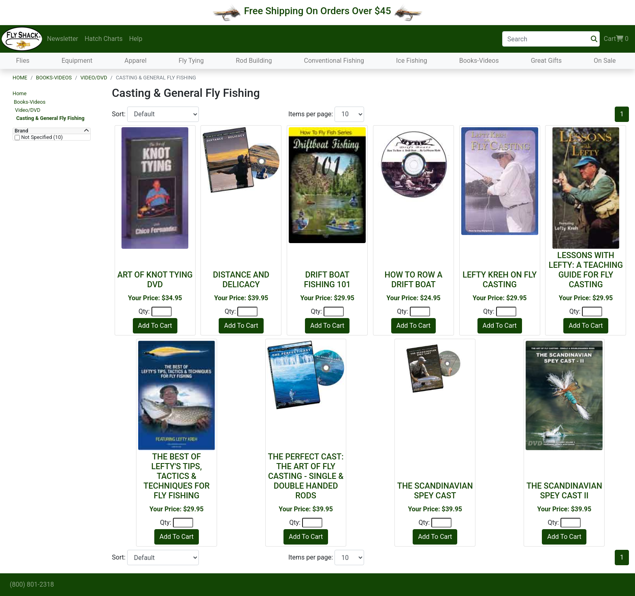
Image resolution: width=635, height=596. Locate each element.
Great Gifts (546, 60)
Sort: (119, 114)
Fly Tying (191, 60)
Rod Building (254, 60)
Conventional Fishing (334, 60)
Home (20, 78)
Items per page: (311, 114)
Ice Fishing (411, 60)
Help (136, 39)
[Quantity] (161, 311)
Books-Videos (479, 60)
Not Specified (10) (41, 137)
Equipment (77, 60)
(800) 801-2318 (32, 584)
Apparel (135, 60)
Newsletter (62, 39)
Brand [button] (21, 131)
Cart (616, 39)
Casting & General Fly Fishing (50, 118)
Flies (23, 60)
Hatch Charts (104, 39)
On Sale (605, 60)
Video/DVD (93, 78)
